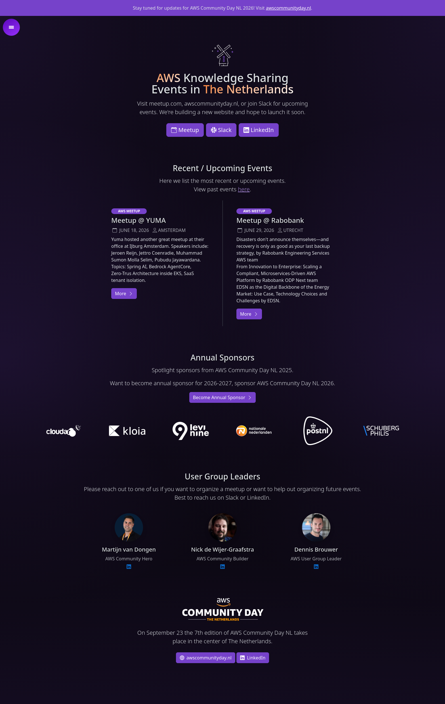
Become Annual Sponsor (222, 397)
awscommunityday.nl (288, 8)
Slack (221, 130)
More (124, 293)
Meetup (185, 130)
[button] (11, 27)
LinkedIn (259, 130)
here (243, 189)
